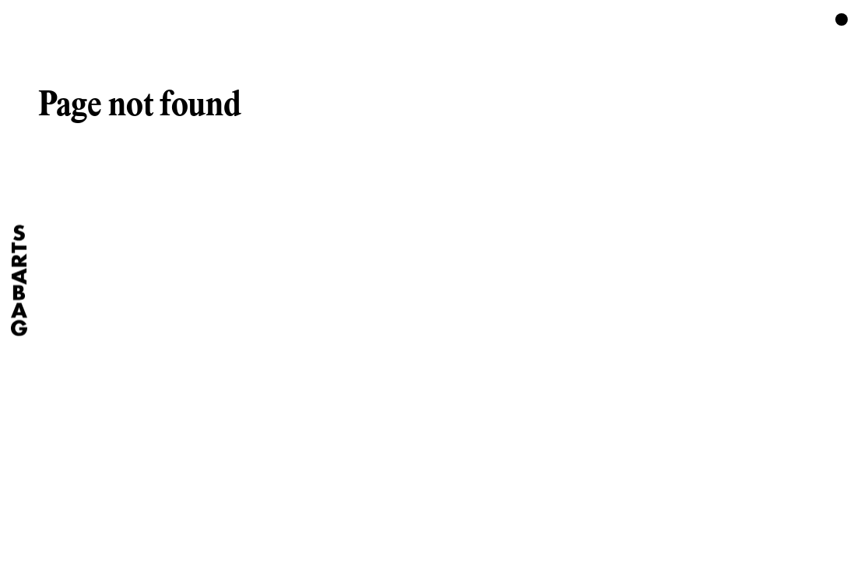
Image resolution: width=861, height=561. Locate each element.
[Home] (19, 281)
